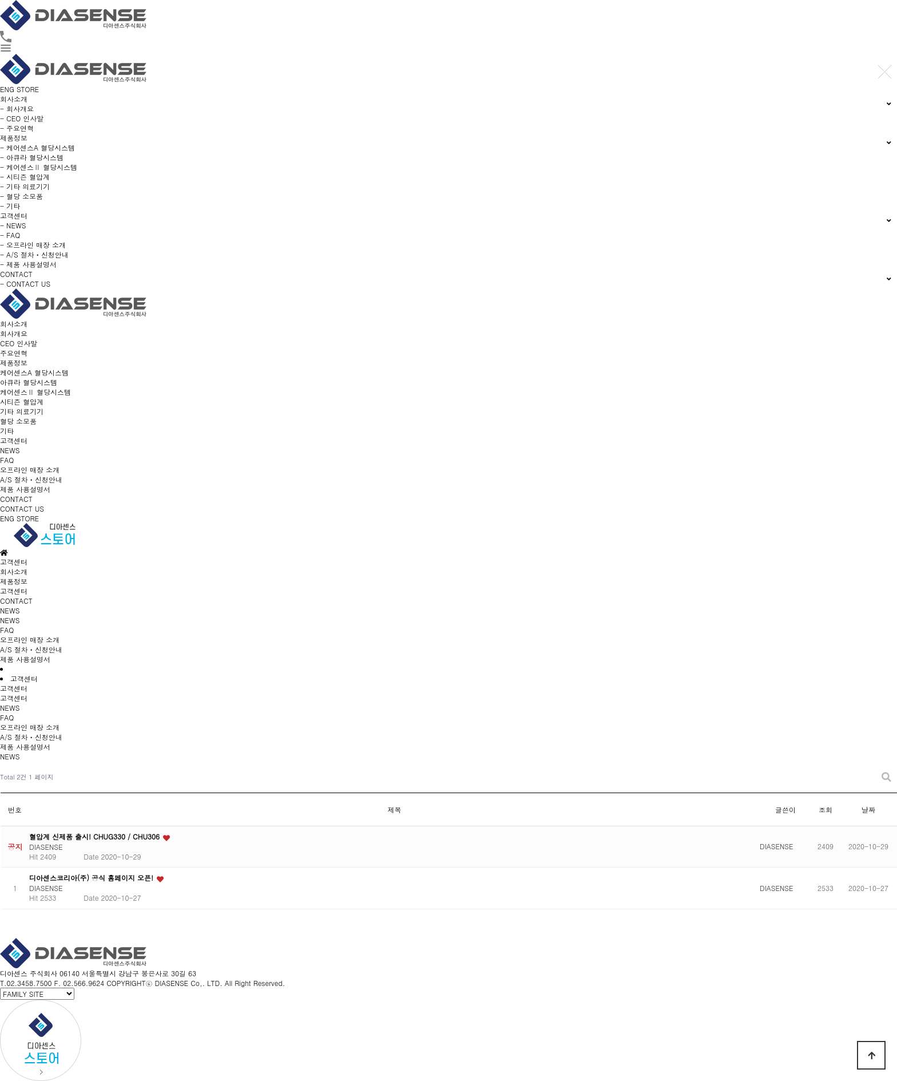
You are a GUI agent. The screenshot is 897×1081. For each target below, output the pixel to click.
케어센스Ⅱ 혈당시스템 (35, 392)
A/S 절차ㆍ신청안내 (31, 479)
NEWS (9, 450)
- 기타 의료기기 (25, 186)
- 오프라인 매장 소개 (33, 245)
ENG (7, 89)
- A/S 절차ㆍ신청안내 (34, 254)
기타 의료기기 (21, 411)
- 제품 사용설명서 (28, 264)
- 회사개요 (17, 108)
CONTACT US (22, 508)
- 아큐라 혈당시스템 (31, 157)
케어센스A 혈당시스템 (34, 372)
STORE (28, 89)
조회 (825, 809)
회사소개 (13, 323)
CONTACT (16, 499)
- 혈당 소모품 (21, 196)
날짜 (868, 809)
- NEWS (13, 225)
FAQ (7, 460)
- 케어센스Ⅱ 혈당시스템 (38, 167)
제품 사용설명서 (25, 489)
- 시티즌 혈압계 (25, 176)
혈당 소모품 (18, 421)
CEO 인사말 (18, 343)
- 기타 (10, 206)
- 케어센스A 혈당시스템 (37, 147)
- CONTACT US (25, 283)
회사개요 (13, 333)
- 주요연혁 (17, 128)
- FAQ (10, 235)
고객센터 (13, 440)
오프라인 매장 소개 (29, 469)
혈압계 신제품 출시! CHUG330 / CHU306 (95, 836)
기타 (7, 430)
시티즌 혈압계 (21, 401)
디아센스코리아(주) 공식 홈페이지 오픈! (92, 877)
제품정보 (13, 362)
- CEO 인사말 (21, 118)
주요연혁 (13, 353)
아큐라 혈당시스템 (28, 382)
